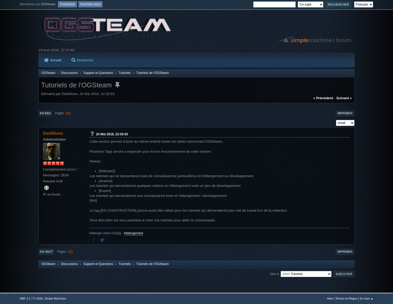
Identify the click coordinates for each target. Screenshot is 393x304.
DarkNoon (53, 133)
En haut (46, 251)
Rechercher (82, 60)
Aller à (274, 274)
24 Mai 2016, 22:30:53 (112, 134)
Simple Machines (55, 298)
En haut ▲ (367, 298)
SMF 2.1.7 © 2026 (31, 298)
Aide (330, 298)
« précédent (323, 98)
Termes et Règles (346, 298)
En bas (45, 113)
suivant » (344, 98)
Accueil (52, 60)
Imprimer (344, 113)
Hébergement (133, 233)
